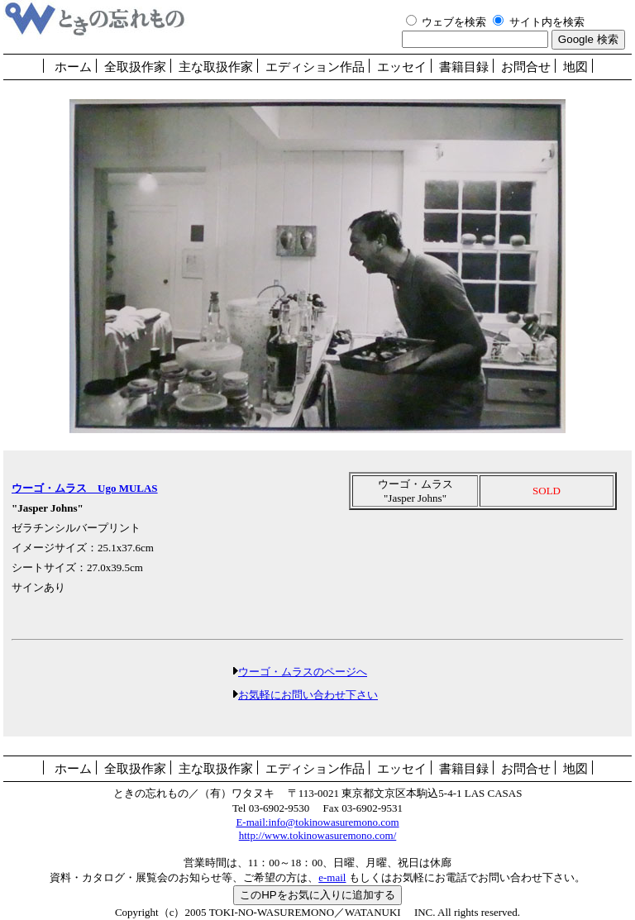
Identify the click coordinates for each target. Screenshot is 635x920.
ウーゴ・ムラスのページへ (302, 671)
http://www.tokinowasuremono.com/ (318, 835)
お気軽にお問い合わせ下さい (308, 695)
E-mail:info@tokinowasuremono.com (317, 822)
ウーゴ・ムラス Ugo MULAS (85, 488)
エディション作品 (315, 67)
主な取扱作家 (216, 67)
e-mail (332, 877)
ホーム (73, 67)
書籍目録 (464, 67)
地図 (575, 67)
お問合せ (526, 67)
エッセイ (402, 67)
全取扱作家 (135, 67)
